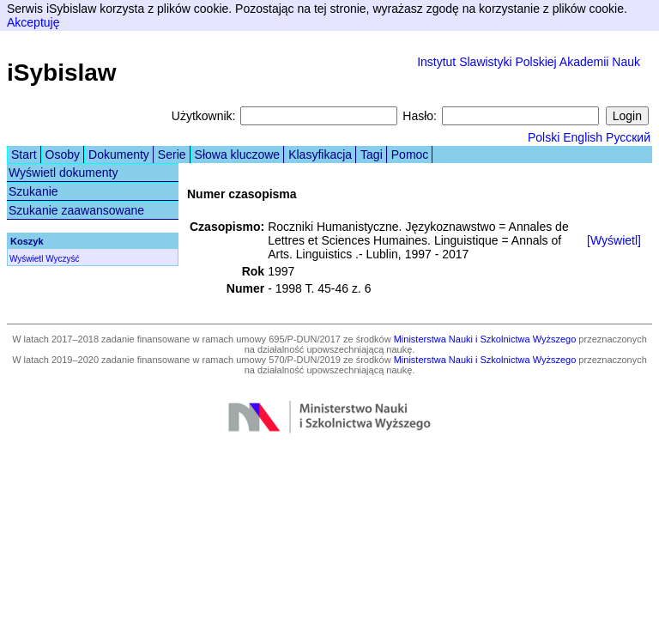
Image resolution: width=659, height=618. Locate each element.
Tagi (371, 154)
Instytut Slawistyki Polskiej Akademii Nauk (528, 62)
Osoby (62, 154)
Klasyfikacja (320, 154)
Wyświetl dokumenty (63, 172)
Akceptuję (33, 22)
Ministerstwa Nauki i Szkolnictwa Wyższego (485, 339)
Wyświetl (26, 259)
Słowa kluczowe (238, 154)
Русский (628, 137)
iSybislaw (62, 72)
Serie (172, 154)
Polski (543, 137)
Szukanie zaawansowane (76, 210)
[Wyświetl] (614, 240)
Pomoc (410, 154)
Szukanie (33, 191)
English (582, 137)
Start (24, 154)
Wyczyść (62, 259)
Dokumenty (118, 154)
